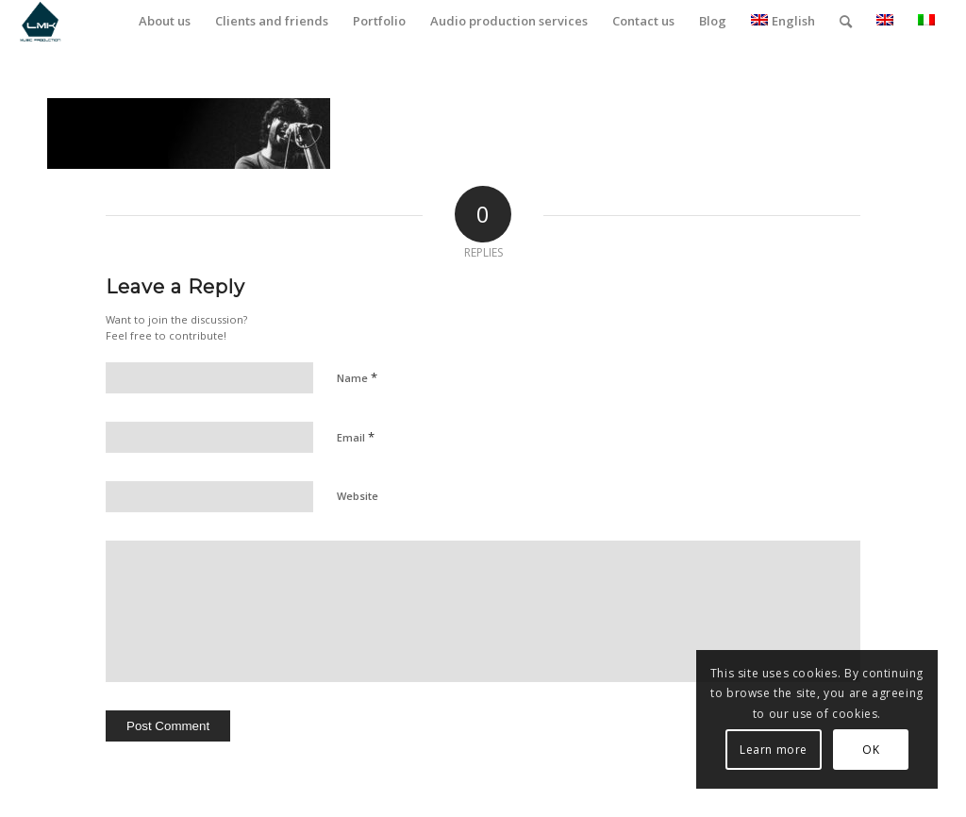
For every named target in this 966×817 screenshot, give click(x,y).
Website (357, 496)
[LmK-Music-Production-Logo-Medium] (40, 21)
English (783, 20)
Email (356, 436)
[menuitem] (164, 21)
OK (870, 750)
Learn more (774, 750)
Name (357, 377)
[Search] (845, 21)
